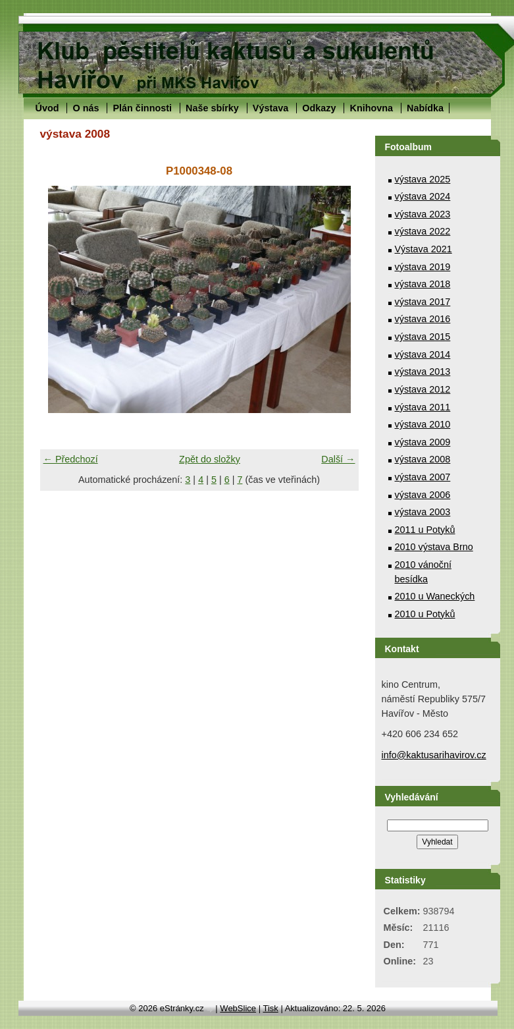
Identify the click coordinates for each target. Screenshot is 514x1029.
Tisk (270, 1008)
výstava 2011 (423, 407)
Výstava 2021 (423, 249)
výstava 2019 (423, 267)
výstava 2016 (423, 319)
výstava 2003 (423, 512)
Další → (338, 459)
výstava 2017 (423, 301)
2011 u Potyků (425, 529)
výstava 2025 (423, 179)
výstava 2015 (423, 336)
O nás (85, 108)
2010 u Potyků (425, 614)
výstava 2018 (423, 284)
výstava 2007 (423, 477)
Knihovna (371, 108)
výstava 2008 (423, 459)
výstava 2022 (423, 231)
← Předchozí (70, 459)
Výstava (270, 108)
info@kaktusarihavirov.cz (434, 755)
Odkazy (319, 108)
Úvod (47, 108)
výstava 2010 (423, 424)
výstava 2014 (423, 354)
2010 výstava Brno (434, 547)
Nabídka (425, 108)
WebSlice (238, 1008)
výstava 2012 (423, 389)
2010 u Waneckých (435, 596)
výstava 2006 (423, 494)
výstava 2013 (423, 371)
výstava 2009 (423, 442)
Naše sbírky (212, 108)
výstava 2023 (423, 214)
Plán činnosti (142, 108)
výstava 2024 (423, 196)
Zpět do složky (209, 459)
